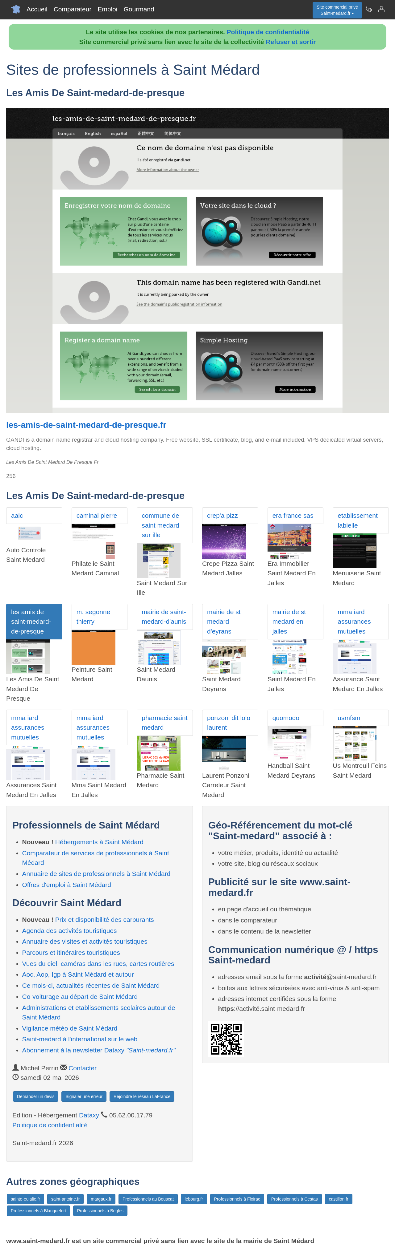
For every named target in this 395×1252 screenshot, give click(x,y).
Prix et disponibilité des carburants (104, 919)
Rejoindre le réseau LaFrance (142, 1096)
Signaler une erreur (83, 1096)
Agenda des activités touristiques (69, 930)
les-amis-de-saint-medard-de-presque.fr (86, 425)
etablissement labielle (358, 520)
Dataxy (89, 1115)
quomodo (286, 717)
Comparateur (73, 9)
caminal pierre (97, 515)
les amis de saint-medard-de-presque (31, 621)
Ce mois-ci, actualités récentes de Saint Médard (91, 985)
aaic (17, 515)
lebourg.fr (194, 1199)
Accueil (37, 9)
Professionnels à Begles (100, 1210)
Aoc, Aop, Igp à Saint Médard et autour (78, 974)
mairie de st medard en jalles (289, 621)
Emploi (107, 9)
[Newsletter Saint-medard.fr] (369, 9)
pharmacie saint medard (164, 722)
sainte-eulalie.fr (25, 1199)
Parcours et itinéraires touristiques (71, 952)
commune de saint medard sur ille (160, 525)
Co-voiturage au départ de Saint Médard (80, 996)
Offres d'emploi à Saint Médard (66, 884)
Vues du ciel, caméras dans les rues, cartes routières (98, 963)
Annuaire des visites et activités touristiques (85, 941)
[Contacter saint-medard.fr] (381, 9)
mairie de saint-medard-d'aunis (164, 616)
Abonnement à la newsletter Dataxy (99, 1050)
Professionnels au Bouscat (148, 1199)
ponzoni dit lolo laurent (228, 722)
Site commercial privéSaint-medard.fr (337, 10)
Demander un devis (35, 1096)
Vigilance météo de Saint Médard (70, 1028)
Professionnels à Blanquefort (38, 1210)
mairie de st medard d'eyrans (224, 621)
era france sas (293, 515)
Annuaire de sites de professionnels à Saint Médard (96, 873)
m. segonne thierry (93, 616)
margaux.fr (101, 1199)
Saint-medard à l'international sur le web (80, 1039)
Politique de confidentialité (268, 31)
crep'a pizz (222, 515)
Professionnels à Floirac (237, 1199)
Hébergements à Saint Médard (99, 841)
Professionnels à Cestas (294, 1199)
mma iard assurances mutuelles (354, 621)
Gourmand (138, 9)
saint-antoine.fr (65, 1199)
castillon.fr (338, 1199)
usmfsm (349, 717)
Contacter (83, 1068)
